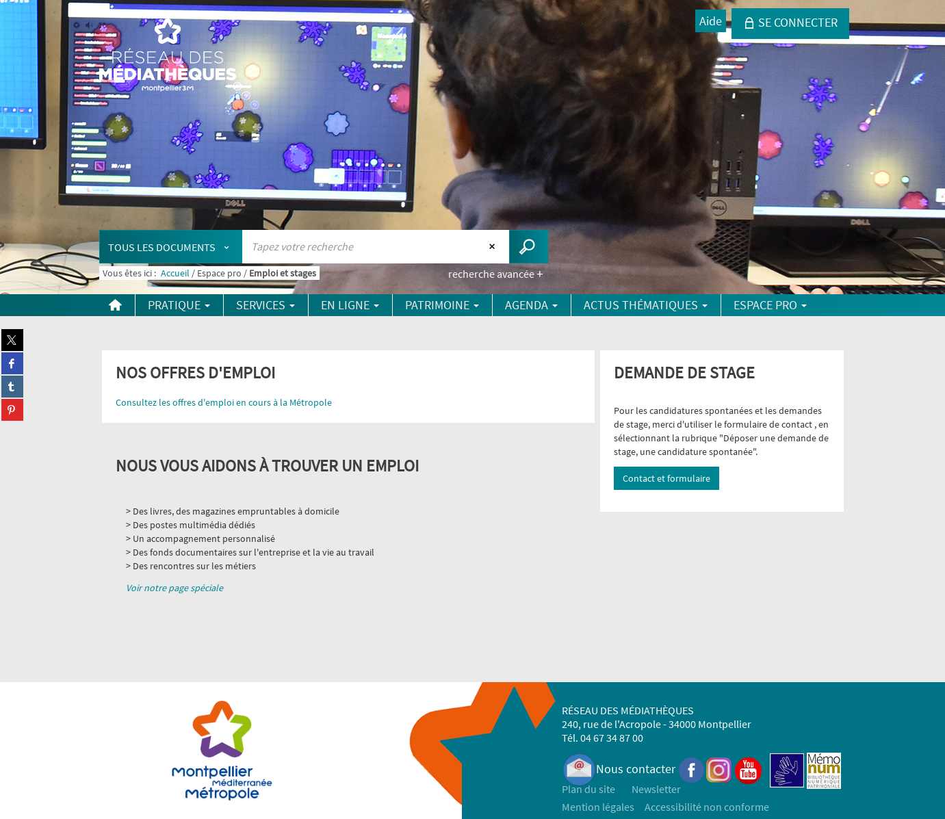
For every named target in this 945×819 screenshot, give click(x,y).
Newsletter (656, 789)
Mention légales (598, 807)
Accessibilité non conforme (707, 807)
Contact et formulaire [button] (666, 478)
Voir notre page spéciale (174, 588)
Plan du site (588, 789)
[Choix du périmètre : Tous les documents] (171, 246)
